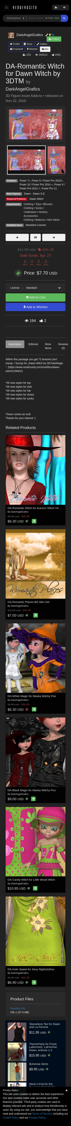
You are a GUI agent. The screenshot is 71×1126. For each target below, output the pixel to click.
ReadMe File (17, 1008)
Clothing (28, 204)
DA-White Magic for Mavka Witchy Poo (32, 696)
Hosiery (43, 211)
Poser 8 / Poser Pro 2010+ (47, 180)
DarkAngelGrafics (23, 89)
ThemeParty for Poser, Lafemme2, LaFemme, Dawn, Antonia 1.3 (43, 1047)
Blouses (48, 204)
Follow (54, 39)
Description (15, 344)
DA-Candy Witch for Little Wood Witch (31, 879)
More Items (48, 346)
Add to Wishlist (35, 307)
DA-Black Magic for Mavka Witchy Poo (32, 790)
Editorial (33, 344)
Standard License (35, 225)
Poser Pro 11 (49, 188)
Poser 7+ (25, 180)
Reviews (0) (63, 346)
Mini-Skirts (53, 219)
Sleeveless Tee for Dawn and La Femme (44, 1025)
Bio (45, 49)
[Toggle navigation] (6, 7)
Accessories (31, 215)
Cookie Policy (11, 1117)
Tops (38, 204)
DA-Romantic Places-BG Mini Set (28, 602)
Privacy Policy (37, 1117)
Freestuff (16, 49)
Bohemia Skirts (38, 1063)
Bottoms (40, 219)
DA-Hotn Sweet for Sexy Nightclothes (31, 969)
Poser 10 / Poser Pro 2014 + (36, 184)
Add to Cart (36, 297)
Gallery (42, 44)
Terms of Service (42, 1113)
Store (28, 44)
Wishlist (32, 49)
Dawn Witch (37, 198)
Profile (15, 44)
